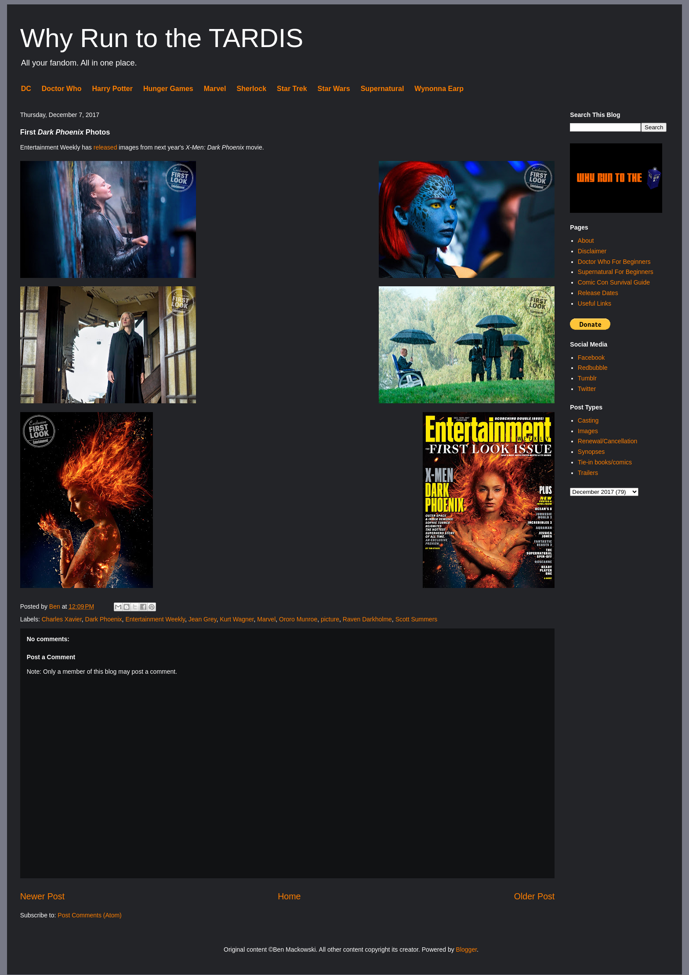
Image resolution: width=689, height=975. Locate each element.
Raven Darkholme (367, 619)
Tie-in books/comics (605, 462)
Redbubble (593, 367)
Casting (588, 420)
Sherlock (251, 88)
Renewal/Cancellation (607, 441)
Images (588, 431)
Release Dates (598, 292)
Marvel (215, 88)
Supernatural (382, 88)
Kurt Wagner (237, 619)
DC (26, 88)
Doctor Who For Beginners (614, 261)
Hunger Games (168, 88)
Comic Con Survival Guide (614, 282)
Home (289, 896)
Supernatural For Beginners (615, 271)
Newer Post (42, 896)
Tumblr (587, 378)
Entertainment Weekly (155, 619)
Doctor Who (62, 88)
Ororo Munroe (298, 619)
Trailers (588, 472)
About (586, 240)
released (105, 147)
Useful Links (594, 303)
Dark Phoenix (103, 619)
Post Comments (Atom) (89, 915)
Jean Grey (203, 619)
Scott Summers (416, 619)
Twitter (587, 388)
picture (330, 619)
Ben (55, 606)
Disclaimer (592, 251)
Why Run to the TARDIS (162, 38)
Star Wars (334, 88)
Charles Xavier (62, 619)
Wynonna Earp (439, 88)
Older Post (534, 896)
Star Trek (292, 88)
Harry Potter (112, 88)
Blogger (466, 949)
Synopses (591, 451)
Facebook (591, 357)
